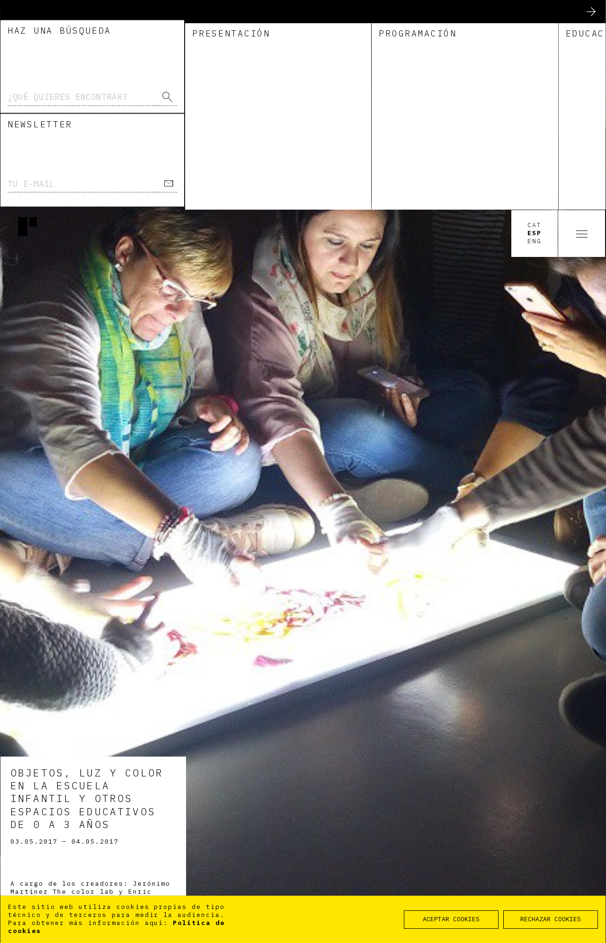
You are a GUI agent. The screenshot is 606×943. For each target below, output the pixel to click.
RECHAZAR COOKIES (550, 919)
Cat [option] (534, 15)
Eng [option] (534, 31)
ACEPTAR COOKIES (451, 919)
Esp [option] (534, 23)
